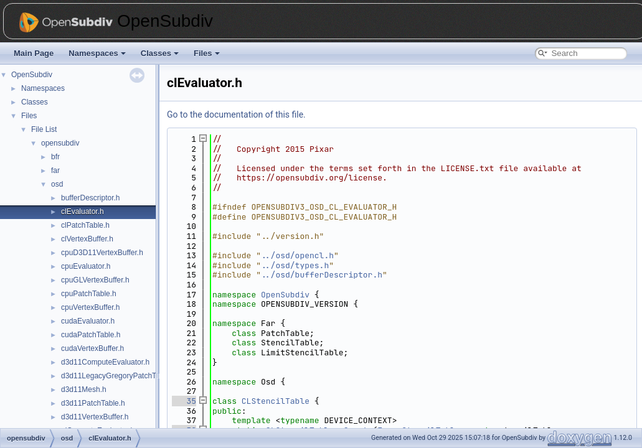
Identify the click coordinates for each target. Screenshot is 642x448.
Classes (160, 53)
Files (207, 53)
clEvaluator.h (82, 211)
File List (44, 129)
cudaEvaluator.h (88, 321)
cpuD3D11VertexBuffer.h (102, 252)
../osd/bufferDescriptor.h (321, 274)
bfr (55, 156)
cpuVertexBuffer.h (90, 307)
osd (57, 184)
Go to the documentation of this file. (236, 114)
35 (184, 401)
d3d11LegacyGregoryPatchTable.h (118, 375)
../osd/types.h (295, 265)
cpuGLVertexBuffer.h (95, 280)
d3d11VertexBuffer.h (95, 417)
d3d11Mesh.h (83, 389)
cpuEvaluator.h (85, 266)
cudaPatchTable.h (90, 334)
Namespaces (97, 53)
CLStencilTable (275, 401)
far (55, 170)
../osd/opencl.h (297, 255)
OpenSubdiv (31, 74)
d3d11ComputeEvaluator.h (105, 362)
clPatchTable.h (85, 225)
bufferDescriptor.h (90, 198)
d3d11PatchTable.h (93, 403)
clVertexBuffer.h (87, 239)
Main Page (34, 53)
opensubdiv (60, 143)
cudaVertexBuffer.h (92, 348)
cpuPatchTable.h (88, 293)
